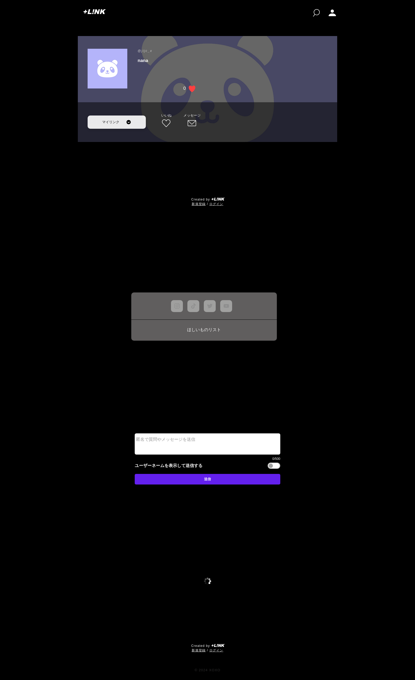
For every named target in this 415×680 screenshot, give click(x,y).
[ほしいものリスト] (204, 330)
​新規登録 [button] (199, 204)
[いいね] (166, 121)
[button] (332, 12)
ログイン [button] (216, 204)
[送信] (207, 479)
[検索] (316, 12)
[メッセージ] (192, 121)
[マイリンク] (117, 122)
